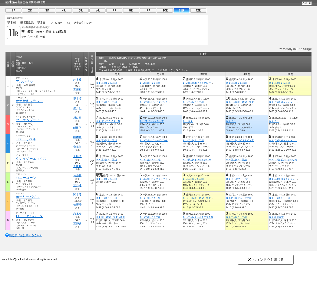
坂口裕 (77, 117)
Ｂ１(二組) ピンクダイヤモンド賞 (157, 102)
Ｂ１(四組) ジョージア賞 (239, 198)
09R (148, 10)
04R (64, 10)
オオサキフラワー (29, 101)
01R (13, 10)
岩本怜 (77, 213)
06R (97, 10)
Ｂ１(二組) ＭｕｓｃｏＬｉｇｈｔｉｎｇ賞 (291, 102)
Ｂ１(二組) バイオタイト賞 (240, 140)
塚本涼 (77, 98)
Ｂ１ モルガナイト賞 (237, 179)
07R (114, 10)
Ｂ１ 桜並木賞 (276, 217)
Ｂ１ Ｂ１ (188, 121)
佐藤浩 (77, 204)
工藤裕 (77, 89)
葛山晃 (77, 175)
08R (131, 10)
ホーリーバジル (28, 197)
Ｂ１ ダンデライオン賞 (108, 121)
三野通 (77, 185)
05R (81, 10)
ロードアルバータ (29, 216)
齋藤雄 (77, 146)
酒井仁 (77, 108)
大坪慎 (77, 156)
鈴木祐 (77, 79)
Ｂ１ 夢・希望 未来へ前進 (110, 217)
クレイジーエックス (31, 158)
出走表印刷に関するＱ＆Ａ (25, 235)
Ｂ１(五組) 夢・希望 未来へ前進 (200, 198)
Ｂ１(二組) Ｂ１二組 (193, 102)
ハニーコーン (26, 178)
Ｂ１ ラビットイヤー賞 (152, 121)
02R (30, 10)
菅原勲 (77, 166)
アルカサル (24, 81)
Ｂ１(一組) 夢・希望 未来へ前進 (243, 102)
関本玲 (77, 194)
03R (47, 10)
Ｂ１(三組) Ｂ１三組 (106, 82)
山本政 (77, 137)
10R (165, 10)
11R (182, 10)
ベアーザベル (26, 139)
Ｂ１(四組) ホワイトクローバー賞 (200, 82)
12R (198, 10)
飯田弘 (77, 127)
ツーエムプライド (29, 120)
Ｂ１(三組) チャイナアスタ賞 (198, 217)
